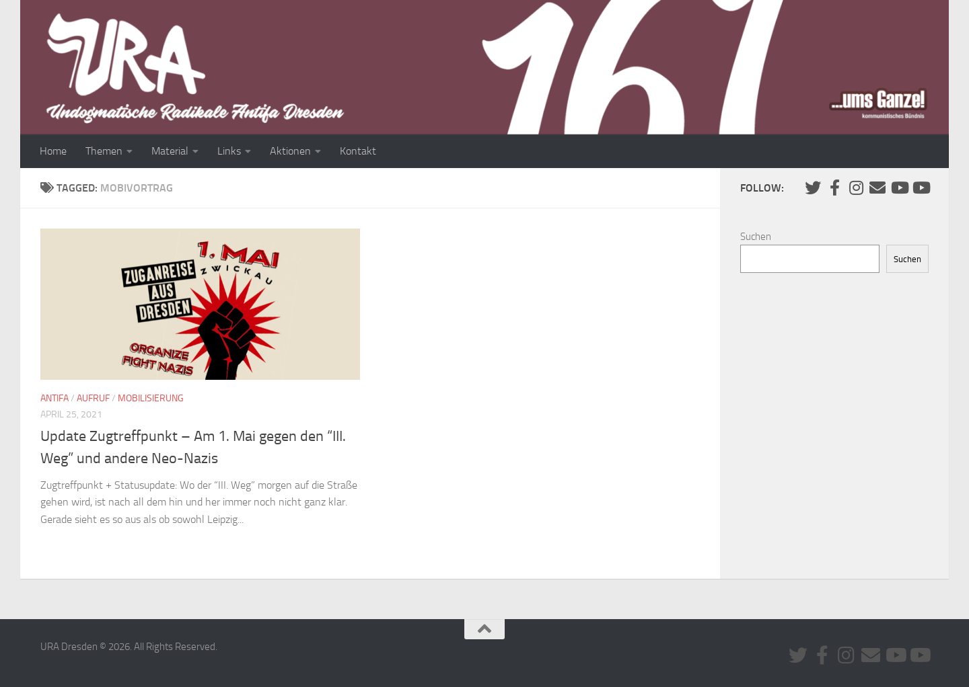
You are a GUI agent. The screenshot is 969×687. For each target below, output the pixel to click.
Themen (103, 151)
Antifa (54, 398)
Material (169, 151)
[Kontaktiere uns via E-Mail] (877, 187)
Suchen (755, 237)
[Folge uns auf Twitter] (813, 187)
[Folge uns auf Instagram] (856, 187)
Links (229, 151)
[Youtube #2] (920, 187)
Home (53, 151)
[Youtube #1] (899, 187)
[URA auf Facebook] (834, 187)
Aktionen (290, 151)
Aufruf (93, 398)
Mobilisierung (151, 398)
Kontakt (358, 151)
